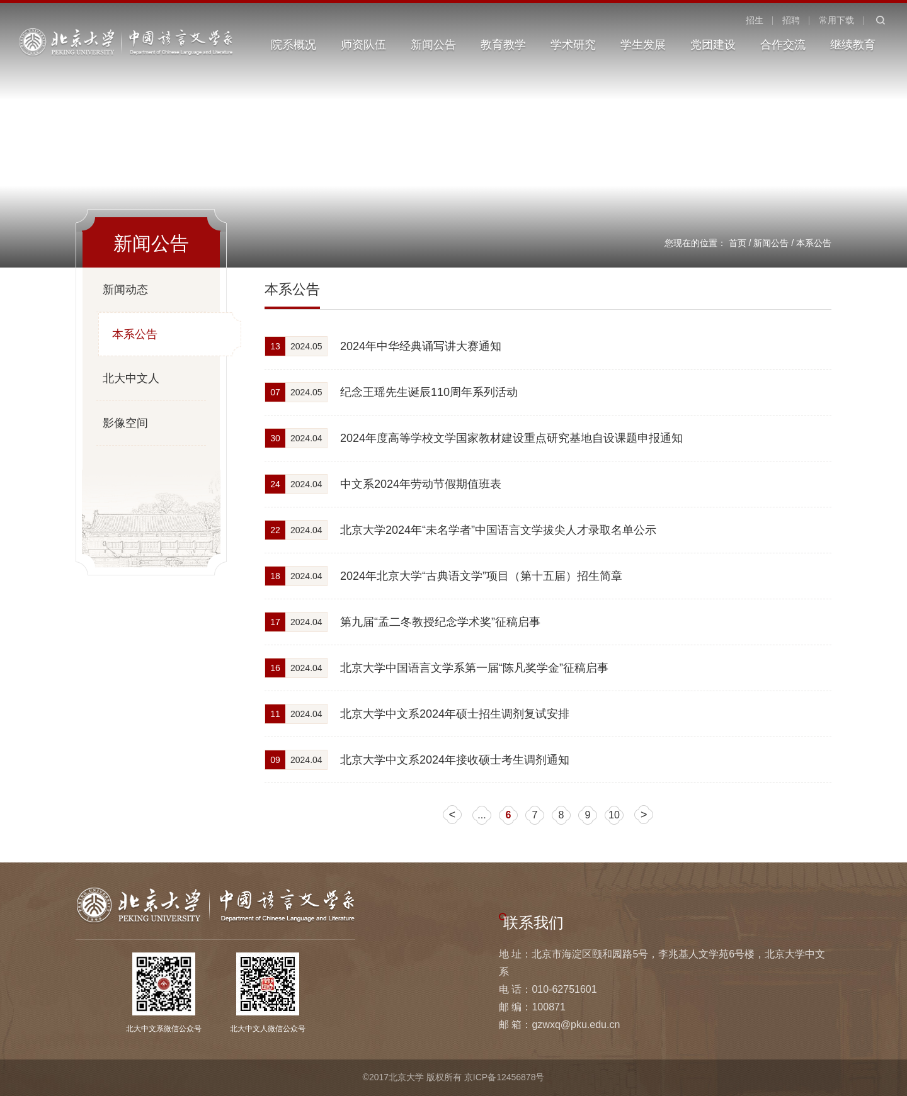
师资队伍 (363, 44)
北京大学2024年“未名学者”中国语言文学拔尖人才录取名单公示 (498, 530)
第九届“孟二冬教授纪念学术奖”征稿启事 (440, 622)
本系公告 (813, 243)
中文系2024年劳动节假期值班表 (420, 484)
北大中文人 (131, 378)
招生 (754, 20)
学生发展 (643, 44)
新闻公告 (433, 44)
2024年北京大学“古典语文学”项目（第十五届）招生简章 (481, 576)
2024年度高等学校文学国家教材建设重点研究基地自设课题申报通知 (511, 438)
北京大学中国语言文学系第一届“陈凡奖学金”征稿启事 (474, 668)
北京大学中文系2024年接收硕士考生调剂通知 (454, 760)
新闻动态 (125, 289)
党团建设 (713, 44)
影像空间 (125, 423)
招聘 (791, 20)
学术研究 (573, 44)
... (481, 815)
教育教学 (503, 44)
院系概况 (293, 44)
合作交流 (783, 44)
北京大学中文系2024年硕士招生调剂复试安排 (454, 714)
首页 (737, 243)
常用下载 (836, 20)
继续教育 (853, 44)
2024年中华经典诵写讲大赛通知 (420, 346)
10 (614, 815)
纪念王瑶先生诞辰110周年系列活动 (429, 392)
